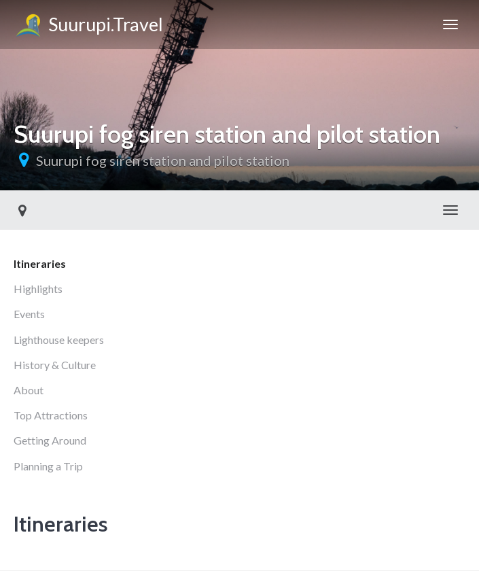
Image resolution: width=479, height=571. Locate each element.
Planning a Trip (48, 466)
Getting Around (50, 440)
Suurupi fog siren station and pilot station (162, 160)
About (28, 389)
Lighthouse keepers (59, 339)
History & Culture (55, 364)
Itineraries (40, 263)
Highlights (38, 288)
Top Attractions (51, 415)
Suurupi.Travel (88, 26)
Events (29, 313)
